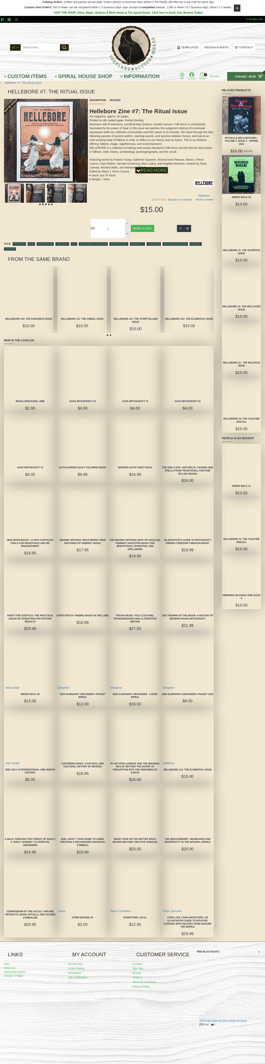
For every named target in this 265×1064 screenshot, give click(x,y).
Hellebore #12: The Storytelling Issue (135, 320)
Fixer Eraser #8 (82, 917)
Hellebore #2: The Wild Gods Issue (241, 308)
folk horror (62, 243)
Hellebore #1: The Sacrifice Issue (241, 252)
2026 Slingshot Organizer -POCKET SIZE (187, 694)
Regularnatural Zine (30, 401)
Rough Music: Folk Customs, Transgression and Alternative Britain (135, 618)
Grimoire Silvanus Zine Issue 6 (241, 597)
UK (74, 243)
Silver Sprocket (172, 911)
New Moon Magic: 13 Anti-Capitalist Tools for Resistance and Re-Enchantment (30, 543)
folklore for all (45, 243)
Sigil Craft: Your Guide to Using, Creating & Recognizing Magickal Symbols (82, 842)
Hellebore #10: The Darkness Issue (28, 319)
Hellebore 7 (137, 243)
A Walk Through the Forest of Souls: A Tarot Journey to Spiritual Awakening (30, 842)
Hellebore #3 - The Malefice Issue (241, 364)
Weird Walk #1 (241, 486)
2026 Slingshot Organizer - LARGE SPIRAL (135, 696)
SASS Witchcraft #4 (83, 401)
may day (195, 243)
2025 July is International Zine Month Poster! (30, 771)
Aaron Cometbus (120, 911)
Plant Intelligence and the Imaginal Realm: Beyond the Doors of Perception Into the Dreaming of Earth (135, 768)
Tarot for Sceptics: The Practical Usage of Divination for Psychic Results (30, 618)
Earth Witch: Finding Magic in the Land (83, 615)
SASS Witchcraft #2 (187, 401)
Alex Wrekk (13, 763)
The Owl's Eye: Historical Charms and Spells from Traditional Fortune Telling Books (187, 470)
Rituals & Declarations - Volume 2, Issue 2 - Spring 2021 (241, 141)
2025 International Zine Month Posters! (223, 1020)
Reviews (115, 100)
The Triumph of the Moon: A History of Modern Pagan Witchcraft (187, 617)
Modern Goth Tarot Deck (135, 467)
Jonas (61, 911)
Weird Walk (13, 687)
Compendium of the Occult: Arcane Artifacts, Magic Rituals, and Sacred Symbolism (30, 914)
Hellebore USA (118, 243)
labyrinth (10, 249)
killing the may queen (175, 243)
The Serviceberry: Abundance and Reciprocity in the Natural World (188, 841)
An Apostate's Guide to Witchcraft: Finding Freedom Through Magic (187, 542)
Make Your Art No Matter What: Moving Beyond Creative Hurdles (135, 841)
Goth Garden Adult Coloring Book (82, 467)
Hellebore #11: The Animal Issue (82, 319)
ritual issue (153, 243)
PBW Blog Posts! (208, 951)
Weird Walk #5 (241, 197)
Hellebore (19, 243)
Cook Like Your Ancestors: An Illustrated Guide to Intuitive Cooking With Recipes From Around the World (187, 922)
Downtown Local (135, 917)
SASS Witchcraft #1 (30, 467)
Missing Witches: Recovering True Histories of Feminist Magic (83, 542)
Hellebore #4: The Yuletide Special (241, 420)
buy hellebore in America (93, 243)
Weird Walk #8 (30, 694)
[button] (35, 182)
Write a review (204, 199)
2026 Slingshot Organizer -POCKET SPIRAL (83, 696)
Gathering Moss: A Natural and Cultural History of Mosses (82, 765)
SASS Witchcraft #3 (135, 401)
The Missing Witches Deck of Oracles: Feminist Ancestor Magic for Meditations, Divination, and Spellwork (135, 545)
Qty (92, 228)
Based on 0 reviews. (180, 199)
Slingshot (63, 687)
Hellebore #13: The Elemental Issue (189, 319)
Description (98, 100)
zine (31, 243)
